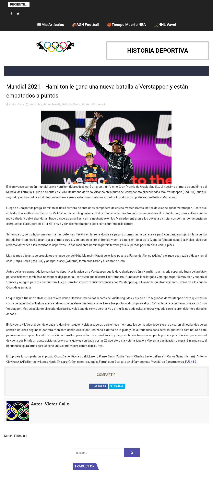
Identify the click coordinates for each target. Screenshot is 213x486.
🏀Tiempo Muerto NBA (126, 24)
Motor (77, 104)
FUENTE (190, 361)
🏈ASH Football (85, 24)
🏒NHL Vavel (165, 24)
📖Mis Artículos (50, 24)
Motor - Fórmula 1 (93, 104)
